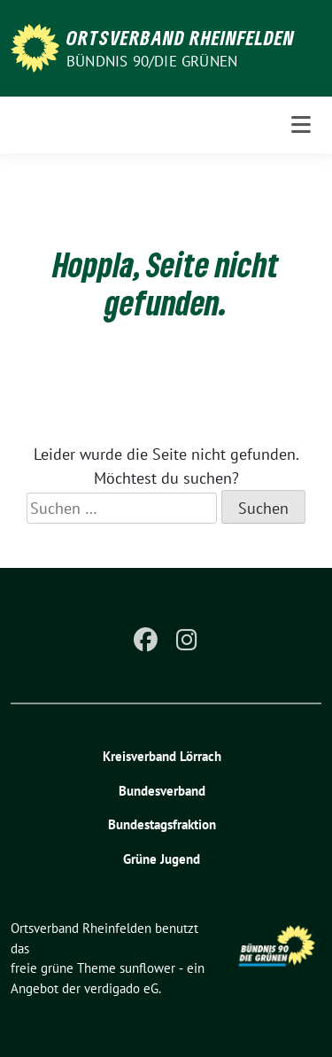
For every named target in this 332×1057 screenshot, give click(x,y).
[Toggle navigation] (301, 125)
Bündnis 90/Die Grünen (151, 61)
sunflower (147, 968)
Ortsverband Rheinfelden (180, 37)
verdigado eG (121, 988)
